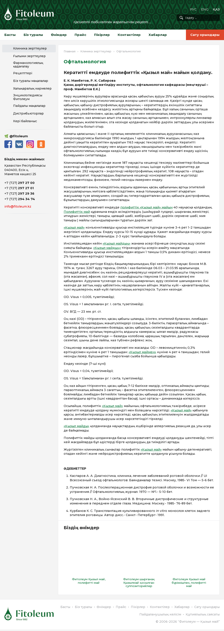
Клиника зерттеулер (95, 51)
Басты (10, 35)
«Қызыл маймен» (142, 352)
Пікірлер (102, 35)
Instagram (30, 144)
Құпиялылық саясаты (203, 616)
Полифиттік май (77, 212)
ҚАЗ (216, 9)
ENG (204, 9)
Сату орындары (205, 35)
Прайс (80, 35)
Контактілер (129, 35)
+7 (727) (19, 183)
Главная (69, 51)
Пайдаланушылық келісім (160, 616)
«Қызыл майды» (76, 426)
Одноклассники (41, 144)
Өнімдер (59, 35)
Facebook (8, 144)
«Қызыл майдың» (116, 243)
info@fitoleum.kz (17, 206)
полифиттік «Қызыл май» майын (146, 207)
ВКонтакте (19, 144)
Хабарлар (158, 35)
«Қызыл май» (74, 227)
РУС (193, 9)
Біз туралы (33, 35)
